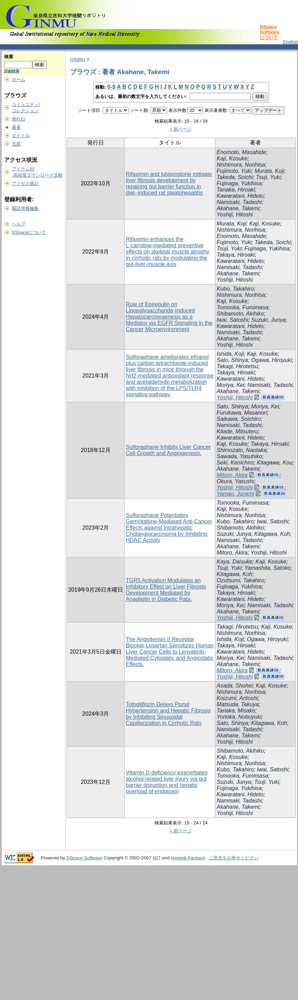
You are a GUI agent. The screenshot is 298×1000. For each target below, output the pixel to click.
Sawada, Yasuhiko (239, 456)
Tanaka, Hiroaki (236, 190)
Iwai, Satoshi (232, 320)
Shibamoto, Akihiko (240, 314)
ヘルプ (18, 224)
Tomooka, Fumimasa (242, 307)
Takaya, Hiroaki (236, 255)
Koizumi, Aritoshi (237, 698)
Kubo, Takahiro (235, 289)
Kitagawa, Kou (274, 463)
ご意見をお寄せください (233, 857)
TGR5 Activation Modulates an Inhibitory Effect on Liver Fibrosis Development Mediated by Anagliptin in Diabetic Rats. (166, 589)
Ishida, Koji (230, 354)
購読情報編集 (25, 208)
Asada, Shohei (235, 686)
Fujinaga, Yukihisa (239, 183)
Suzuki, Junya (268, 320)
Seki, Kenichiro (235, 463)
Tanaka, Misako (236, 711)
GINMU (77, 59)
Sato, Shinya (232, 360)
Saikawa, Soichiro (239, 419)
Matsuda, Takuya (237, 704)
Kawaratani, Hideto (240, 196)
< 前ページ (180, 129)
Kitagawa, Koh (272, 534)
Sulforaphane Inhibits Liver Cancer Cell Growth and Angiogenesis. (168, 450)
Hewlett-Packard (188, 857)
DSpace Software (85, 857)
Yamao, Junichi (235, 494)
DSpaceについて (29, 232)
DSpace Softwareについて (269, 32)
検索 (8, 56)
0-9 (111, 87)
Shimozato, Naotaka (241, 450)
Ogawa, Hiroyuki (271, 360)
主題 (16, 144)
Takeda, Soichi (235, 177)
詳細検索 (11, 71)
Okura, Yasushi (235, 481)
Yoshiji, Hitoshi (235, 215)
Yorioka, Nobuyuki (239, 717)
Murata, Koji (269, 171)
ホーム (18, 79)
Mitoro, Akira (232, 475)
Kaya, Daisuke (234, 562)
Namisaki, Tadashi (239, 202)
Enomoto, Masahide (241, 152)
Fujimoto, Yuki (234, 171)
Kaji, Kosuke (232, 158)
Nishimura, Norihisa (241, 165)
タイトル (21, 135)
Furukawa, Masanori (242, 413)
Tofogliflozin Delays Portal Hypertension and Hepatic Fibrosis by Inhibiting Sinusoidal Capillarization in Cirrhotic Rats (168, 713)
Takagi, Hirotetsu (237, 366)
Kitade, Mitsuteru (237, 431)
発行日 (18, 119)
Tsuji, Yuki (268, 177)
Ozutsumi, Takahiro (240, 580)
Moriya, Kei (230, 385)
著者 (16, 127)
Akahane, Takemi (238, 208)
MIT (157, 857)
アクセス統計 (25, 183)
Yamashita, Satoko (267, 568)
